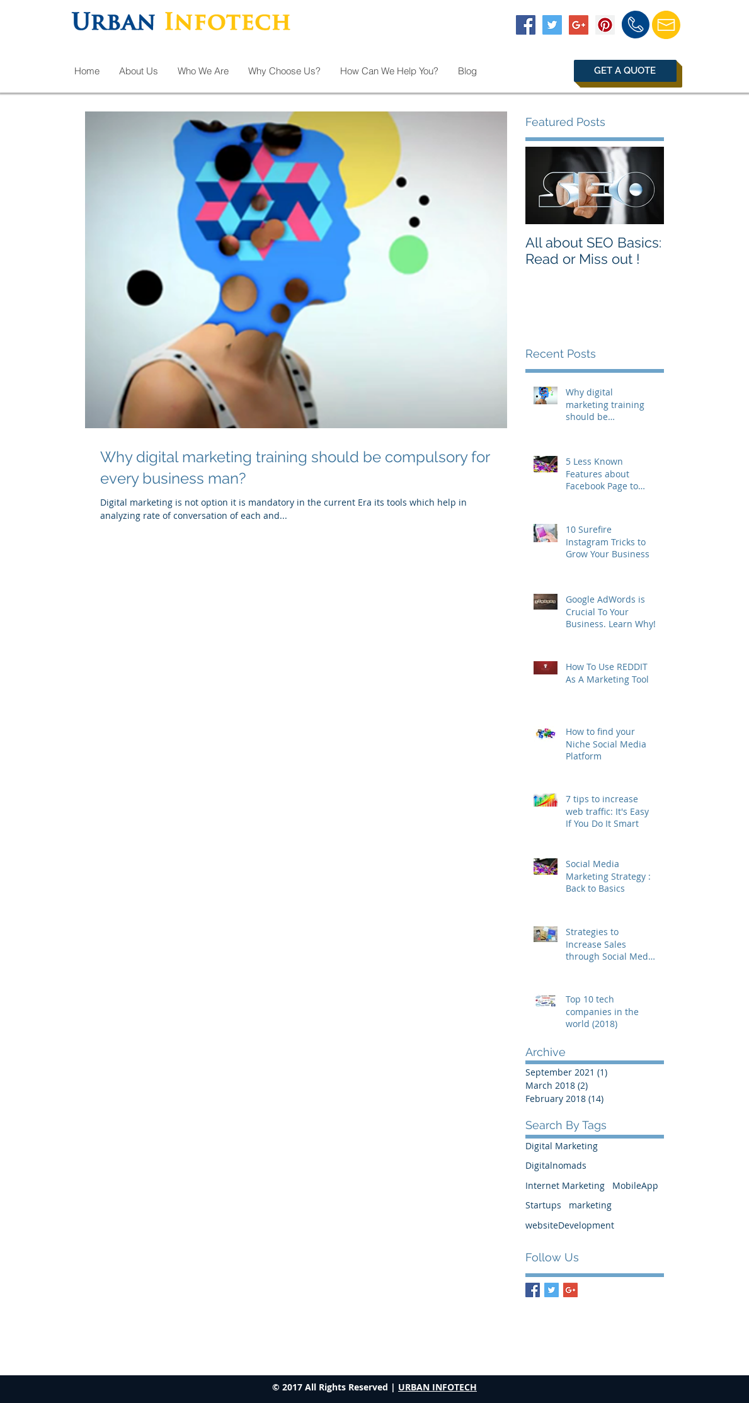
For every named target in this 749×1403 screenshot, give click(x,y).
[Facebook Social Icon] (525, 25)
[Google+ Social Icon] (578, 25)
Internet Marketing (565, 1185)
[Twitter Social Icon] (552, 25)
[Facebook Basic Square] (532, 1290)
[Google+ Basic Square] (570, 1290)
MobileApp (635, 1185)
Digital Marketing (561, 1146)
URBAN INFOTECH (437, 1387)
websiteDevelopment (569, 1225)
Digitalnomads (555, 1165)
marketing (590, 1205)
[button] (625, 71)
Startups (543, 1205)
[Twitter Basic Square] (551, 1290)
